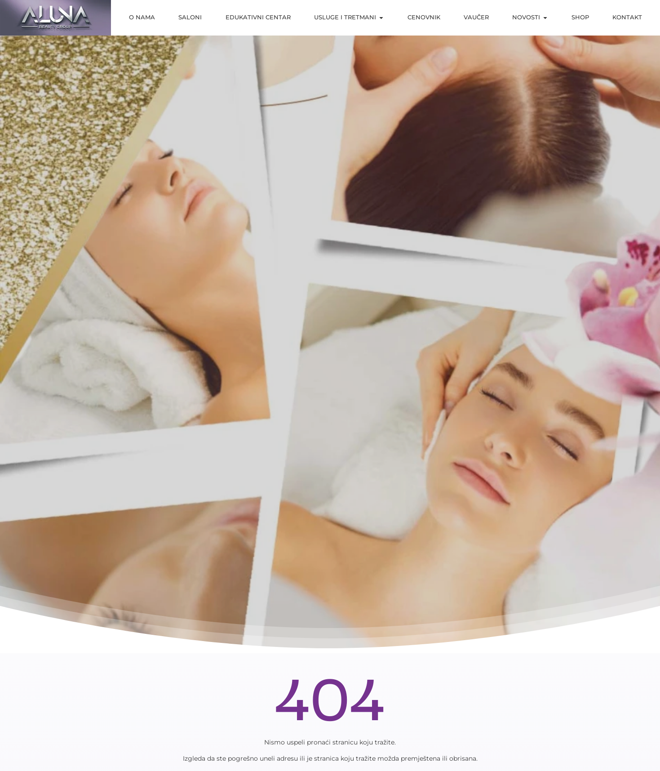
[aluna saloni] (55, 18)
